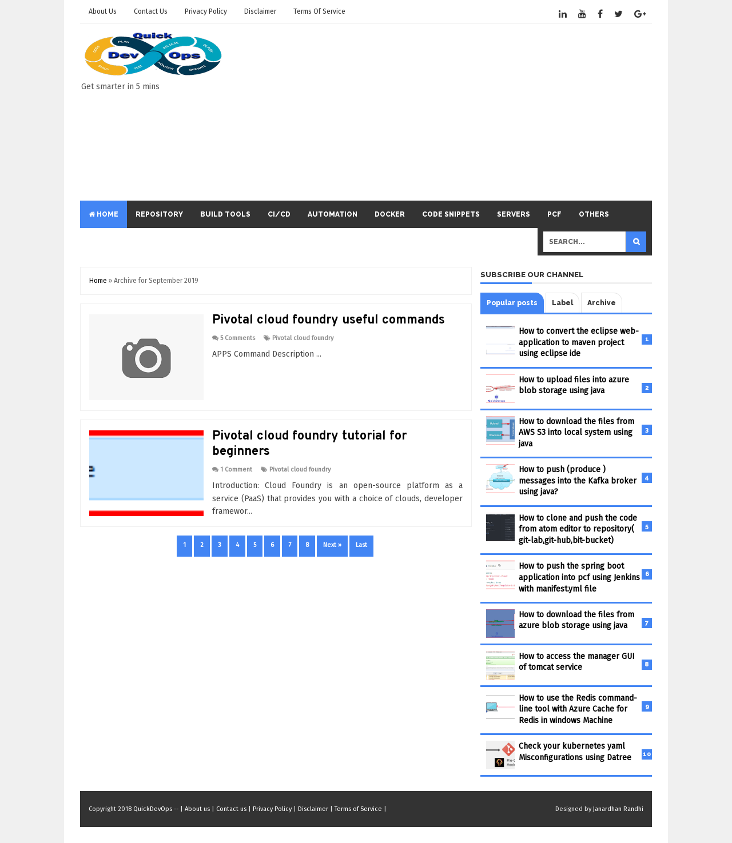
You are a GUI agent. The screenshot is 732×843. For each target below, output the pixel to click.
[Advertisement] (444, 112)
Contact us (151, 11)
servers (513, 214)
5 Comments (237, 338)
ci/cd (279, 214)
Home (103, 214)
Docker (390, 214)
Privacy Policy (206, 11)
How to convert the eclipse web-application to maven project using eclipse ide (579, 342)
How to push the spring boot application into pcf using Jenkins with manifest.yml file (579, 577)
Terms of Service (319, 11)
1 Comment (236, 469)
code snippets (451, 214)
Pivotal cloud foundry (302, 338)
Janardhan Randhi (618, 809)
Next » (332, 545)
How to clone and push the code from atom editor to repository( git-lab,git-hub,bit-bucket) (578, 529)
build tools (225, 214)
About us (103, 11)
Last (361, 545)
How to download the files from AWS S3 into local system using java (576, 433)
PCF (554, 214)
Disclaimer (260, 11)
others (594, 214)
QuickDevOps (152, 809)
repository (159, 214)
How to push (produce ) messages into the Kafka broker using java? (577, 481)
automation (332, 214)
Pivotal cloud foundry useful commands (328, 320)
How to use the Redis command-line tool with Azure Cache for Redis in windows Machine (578, 709)
